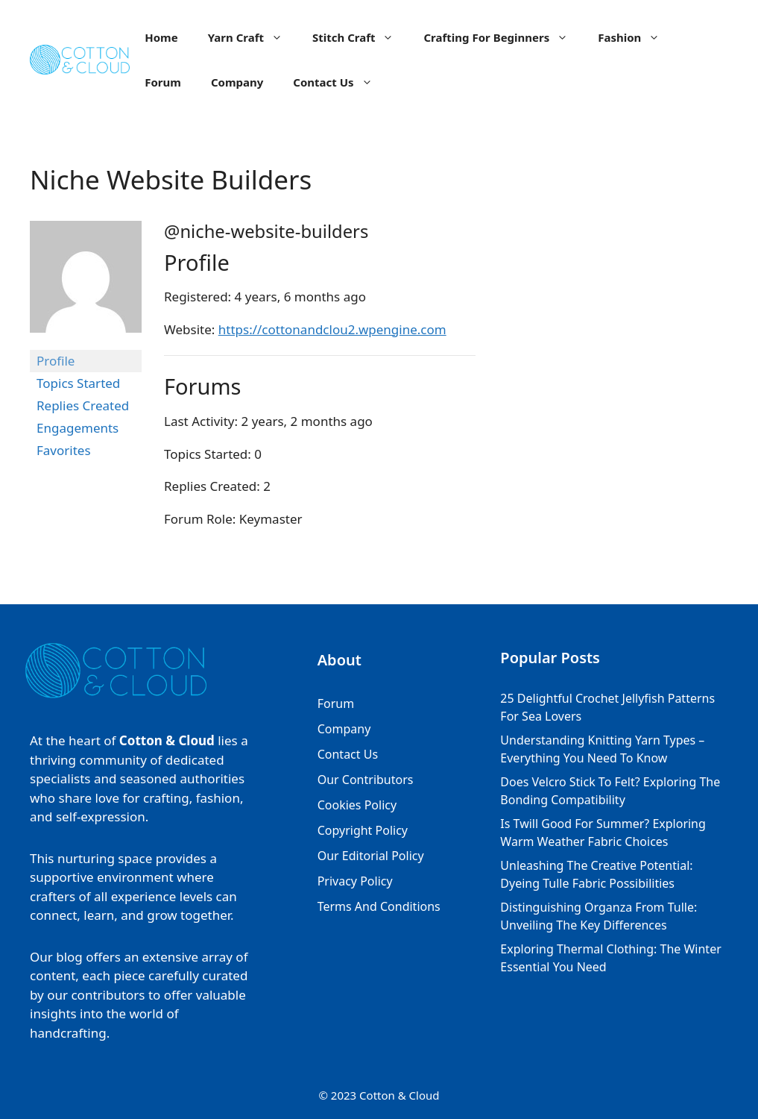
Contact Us (340, 82)
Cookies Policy (357, 805)
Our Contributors (366, 779)
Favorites (64, 450)
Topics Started (78, 383)
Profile (56, 360)
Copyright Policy (363, 830)
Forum (163, 82)
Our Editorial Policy (371, 855)
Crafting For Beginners (503, 37)
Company (237, 82)
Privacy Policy (355, 881)
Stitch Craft (360, 37)
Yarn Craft (252, 37)
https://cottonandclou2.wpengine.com (332, 329)
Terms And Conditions (379, 906)
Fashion (636, 37)
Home (161, 37)
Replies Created (83, 405)
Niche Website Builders (171, 179)
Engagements (78, 427)
